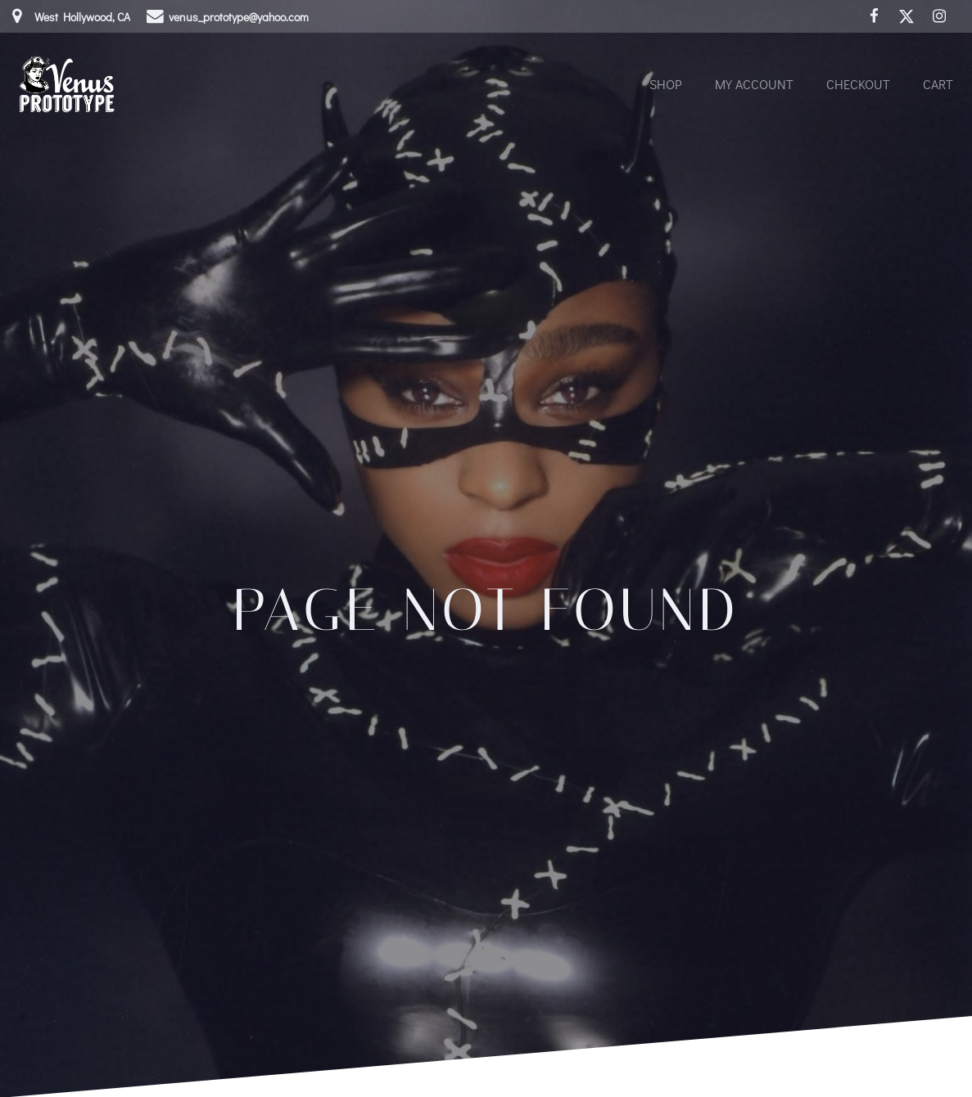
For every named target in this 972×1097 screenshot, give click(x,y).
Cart (938, 83)
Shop (665, 83)
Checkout (858, 83)
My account (754, 83)
